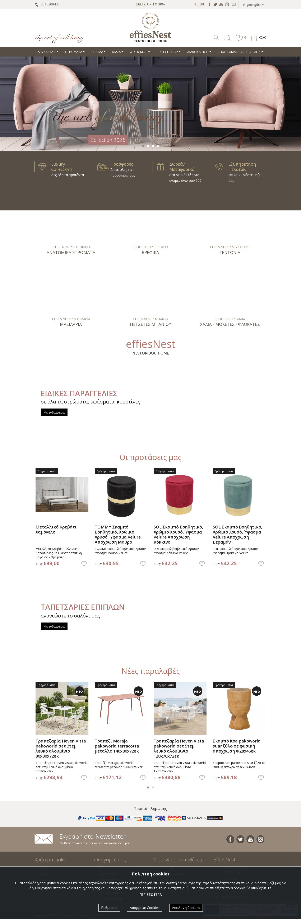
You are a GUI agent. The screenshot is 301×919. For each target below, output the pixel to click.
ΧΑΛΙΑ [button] (116, 52)
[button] (239, 41)
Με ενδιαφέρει (54, 412)
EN (202, 4)
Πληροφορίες (251, 5)
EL (196, 4)
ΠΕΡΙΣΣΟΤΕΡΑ (150, 894)
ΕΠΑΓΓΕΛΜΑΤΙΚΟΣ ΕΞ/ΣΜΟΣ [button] (239, 52)
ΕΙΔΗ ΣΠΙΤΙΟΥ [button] (167, 52)
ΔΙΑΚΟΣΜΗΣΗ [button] (198, 52)
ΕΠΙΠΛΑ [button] (97, 52)
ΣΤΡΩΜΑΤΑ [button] (73, 52)
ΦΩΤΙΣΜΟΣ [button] (138, 52)
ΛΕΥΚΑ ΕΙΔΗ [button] (47, 52)
